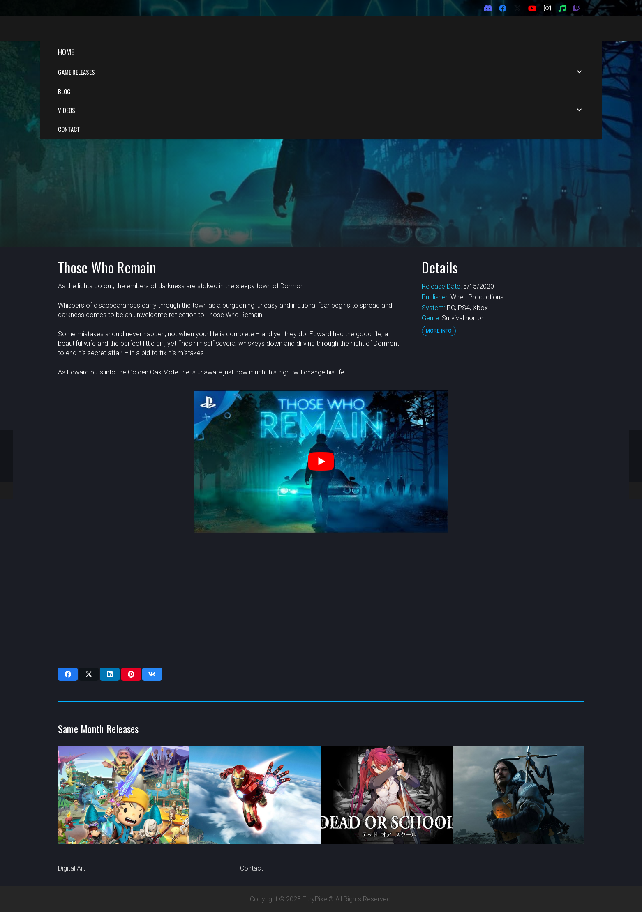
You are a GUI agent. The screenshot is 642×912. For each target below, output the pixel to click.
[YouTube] (532, 8)
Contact (251, 868)
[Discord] (487, 8)
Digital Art (71, 868)
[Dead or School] (387, 753)
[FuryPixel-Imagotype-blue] (107, 29)
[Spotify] (561, 8)
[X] (517, 8)
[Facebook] (502, 8)
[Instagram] (547, 8)
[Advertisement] (319, 558)
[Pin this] (131, 632)
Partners (252, 849)
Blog (246, 859)
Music (66, 859)
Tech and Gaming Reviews (96, 849)
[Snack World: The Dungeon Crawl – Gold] (123, 753)
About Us (253, 840)
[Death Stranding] (518, 753)
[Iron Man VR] (255, 753)
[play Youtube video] (321, 420)
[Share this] (68, 632)
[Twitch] (576, 8)
